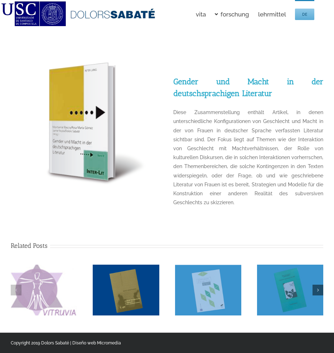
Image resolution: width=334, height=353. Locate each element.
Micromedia (109, 342)
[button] (16, 290)
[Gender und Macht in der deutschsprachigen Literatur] (86, 50)
